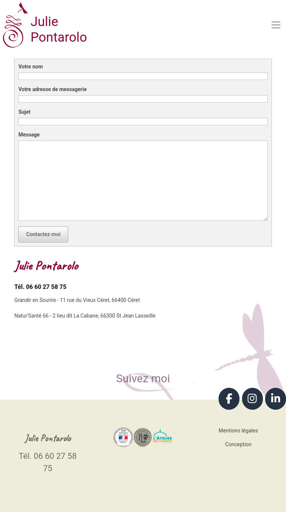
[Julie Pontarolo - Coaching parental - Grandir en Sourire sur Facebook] (229, 399)
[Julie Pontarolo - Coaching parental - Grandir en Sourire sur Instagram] (252, 399)
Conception (238, 444)
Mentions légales (238, 431)
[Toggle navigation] (276, 25)
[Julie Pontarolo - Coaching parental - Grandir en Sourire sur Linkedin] (275, 399)
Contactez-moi (43, 234)
